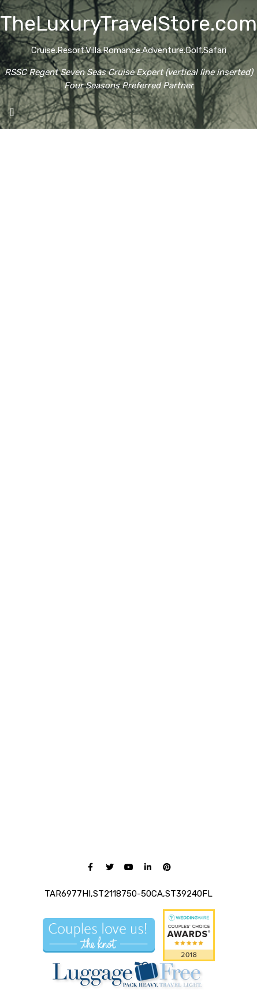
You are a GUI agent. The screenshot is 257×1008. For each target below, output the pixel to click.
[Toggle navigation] (12, 115)
